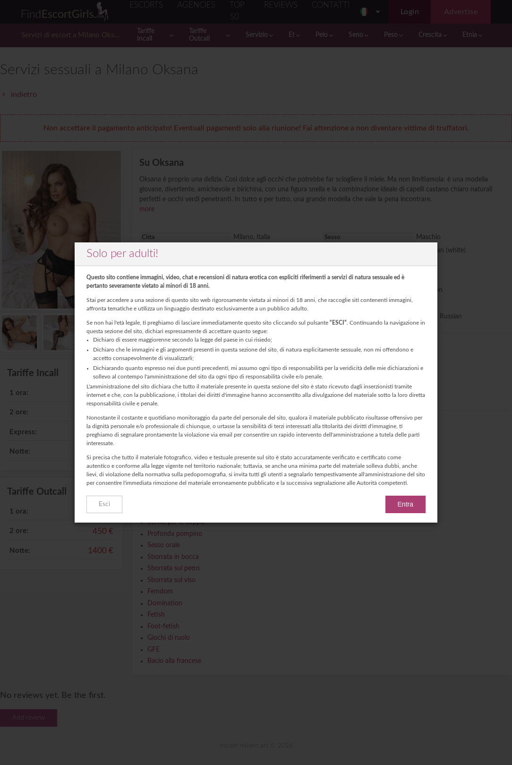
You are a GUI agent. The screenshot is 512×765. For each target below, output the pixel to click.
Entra (405, 504)
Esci (104, 504)
